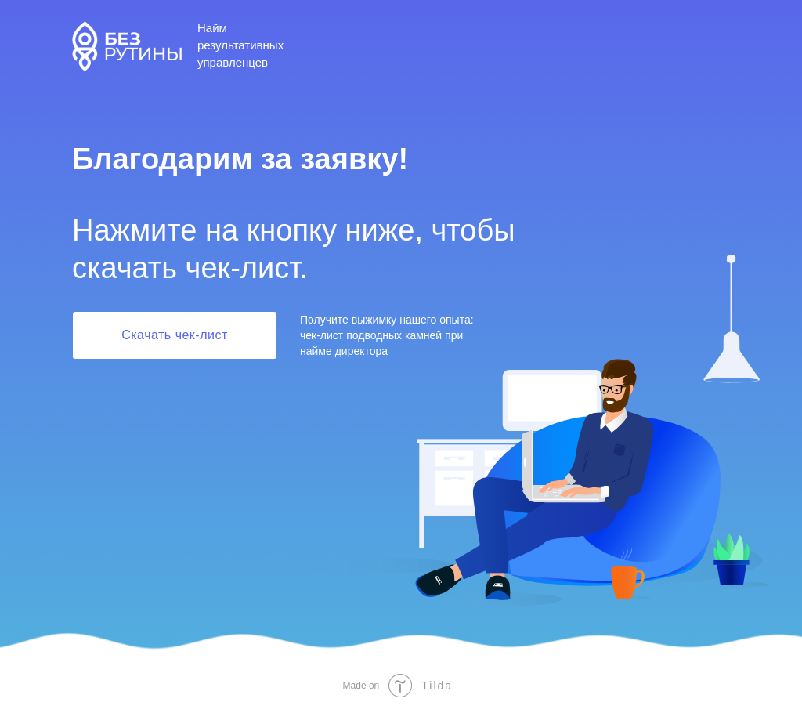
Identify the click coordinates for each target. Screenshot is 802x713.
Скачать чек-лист (174, 335)
